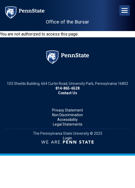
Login (67, 138)
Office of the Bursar (67, 22)
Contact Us (67, 93)
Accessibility (67, 120)
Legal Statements (67, 124)
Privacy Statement (67, 110)
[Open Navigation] (124, 10)
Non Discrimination (67, 115)
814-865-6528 (67, 88)
